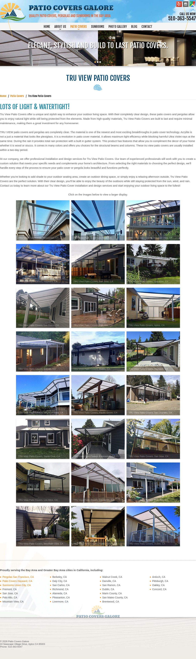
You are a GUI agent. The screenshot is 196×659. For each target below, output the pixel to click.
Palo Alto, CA (9, 597)
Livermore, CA (60, 601)
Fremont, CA (9, 589)
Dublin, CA (108, 589)
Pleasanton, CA (61, 597)
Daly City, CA (59, 581)
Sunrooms (97, 27)
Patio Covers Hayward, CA (17, 581)
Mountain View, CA (13, 601)
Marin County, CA (112, 593)
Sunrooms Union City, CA (16, 585)
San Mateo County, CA (115, 597)
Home (47, 27)
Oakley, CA (158, 585)
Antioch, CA (158, 577)
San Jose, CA (10, 593)
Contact (146, 27)
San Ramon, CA (111, 585)
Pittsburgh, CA (160, 581)
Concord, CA (159, 589)
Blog (134, 27)
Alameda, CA (59, 593)
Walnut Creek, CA (112, 577)
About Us (60, 27)
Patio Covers (78, 27)
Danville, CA (109, 581)
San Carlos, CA (60, 585)
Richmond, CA (60, 589)
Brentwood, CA (110, 601)
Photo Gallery (118, 27)
